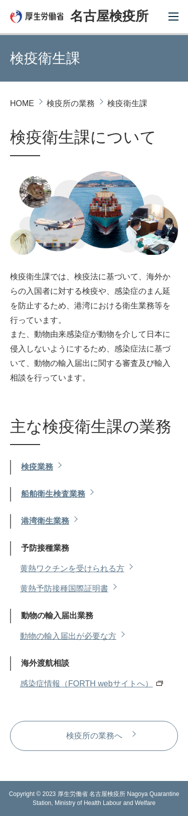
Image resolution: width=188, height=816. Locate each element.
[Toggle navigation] (173, 15)
